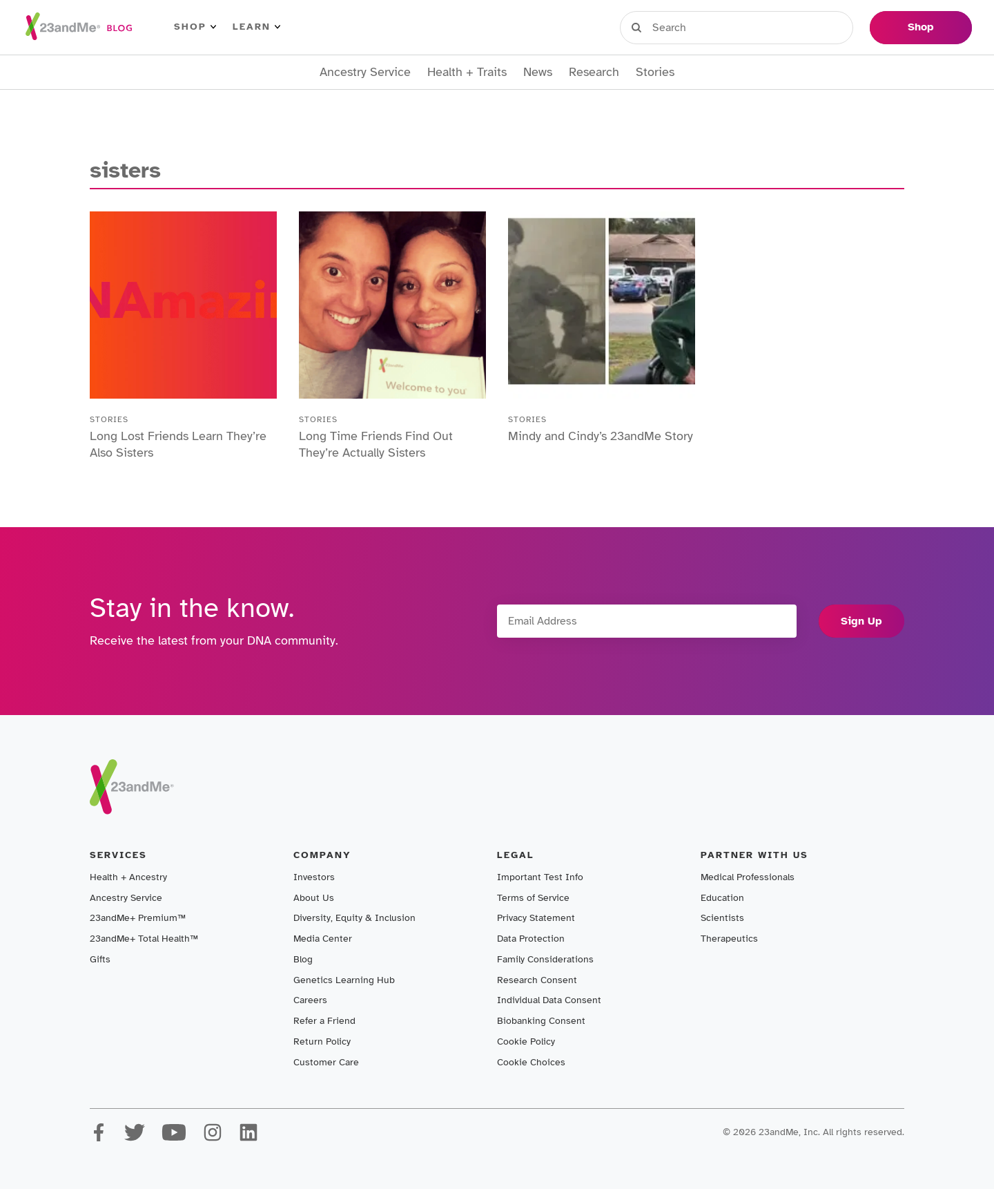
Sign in (684, 26)
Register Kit (765, 26)
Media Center (322, 938)
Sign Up (861, 621)
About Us (313, 898)
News (537, 72)
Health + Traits (467, 72)
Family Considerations (545, 959)
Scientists (722, 918)
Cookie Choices (531, 1062)
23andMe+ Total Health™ (144, 938)
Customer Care (326, 1062)
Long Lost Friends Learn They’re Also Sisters (178, 444)
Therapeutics (729, 938)
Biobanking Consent (541, 1021)
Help (838, 26)
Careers (310, 1000)
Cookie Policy (526, 1041)
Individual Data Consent (549, 1000)
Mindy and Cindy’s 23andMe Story (600, 436)
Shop (195, 26)
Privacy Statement (536, 918)
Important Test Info (540, 877)
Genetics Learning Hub (344, 980)
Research (594, 72)
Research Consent (537, 980)
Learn (256, 26)
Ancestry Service (365, 72)
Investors (314, 877)
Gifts (100, 959)
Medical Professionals (748, 877)
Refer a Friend (324, 1021)
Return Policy (322, 1041)
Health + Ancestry (128, 877)
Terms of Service (533, 898)
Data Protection (531, 938)
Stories (655, 72)
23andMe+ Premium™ (138, 918)
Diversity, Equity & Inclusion (354, 918)
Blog (303, 959)
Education (722, 898)
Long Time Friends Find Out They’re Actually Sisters (376, 444)
